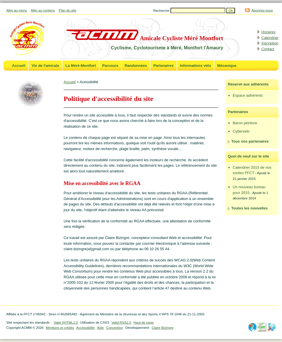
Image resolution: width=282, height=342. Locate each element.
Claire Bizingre (162, 327)
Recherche (162, 10)
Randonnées (136, 65)
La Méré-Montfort (80, 65)
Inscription (269, 43)
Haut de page (144, 322)
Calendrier (270, 38)
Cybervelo (241, 131)
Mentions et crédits (60, 327)
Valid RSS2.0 (121, 322)
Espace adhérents (248, 95)
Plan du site (67, 10)
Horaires (268, 32)
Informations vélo (195, 65)
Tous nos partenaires (250, 141)
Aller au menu (16, 10)
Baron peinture (245, 123)
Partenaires (163, 65)
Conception (114, 327)
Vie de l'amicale (45, 65)
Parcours (110, 65)
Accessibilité (85, 327)
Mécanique (226, 65)
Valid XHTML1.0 (66, 322)
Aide (100, 327)
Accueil (18, 65)
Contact (267, 49)
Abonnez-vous (262, 10)
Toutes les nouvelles (249, 208)
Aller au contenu (43, 10)
